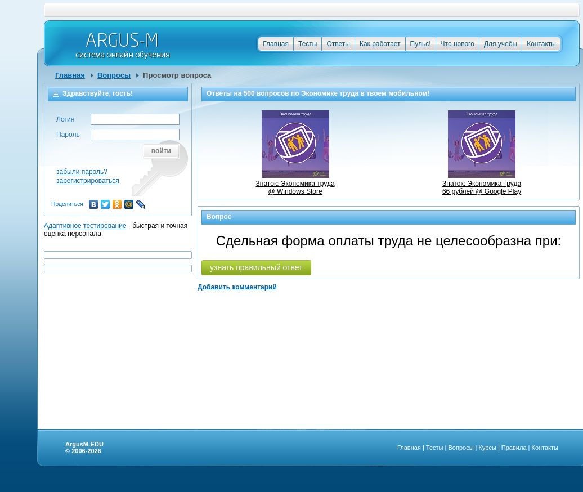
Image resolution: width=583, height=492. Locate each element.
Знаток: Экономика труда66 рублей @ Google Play (481, 183)
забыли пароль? (81, 172)
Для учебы (500, 44)
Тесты (307, 44)
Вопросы (114, 75)
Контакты (541, 44)
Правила (514, 447)
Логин (65, 119)
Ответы (337, 44)
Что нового (457, 44)
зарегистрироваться (87, 181)
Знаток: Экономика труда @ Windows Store (295, 183)
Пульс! (420, 44)
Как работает (380, 44)
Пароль (68, 134)
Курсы (487, 447)
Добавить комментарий (237, 287)
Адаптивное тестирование (85, 226)
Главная (276, 44)
